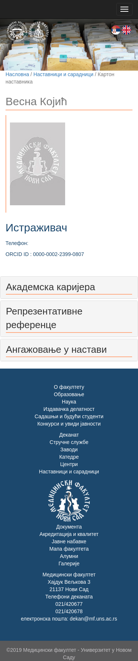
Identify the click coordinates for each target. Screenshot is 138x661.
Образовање (69, 394)
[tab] (69, 287)
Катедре (69, 457)
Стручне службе (69, 442)
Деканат (69, 435)
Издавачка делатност (69, 409)
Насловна (17, 74)
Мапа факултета (69, 549)
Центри (69, 464)
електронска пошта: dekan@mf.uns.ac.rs (69, 619)
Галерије (69, 563)
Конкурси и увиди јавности (68, 424)
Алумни (69, 556)
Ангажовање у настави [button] (56, 349)
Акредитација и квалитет (68, 534)
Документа (69, 527)
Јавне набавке (69, 541)
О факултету (69, 387)
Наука (69, 402)
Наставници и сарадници (63, 74)
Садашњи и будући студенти (69, 416)
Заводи (69, 449)
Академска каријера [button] (50, 286)
